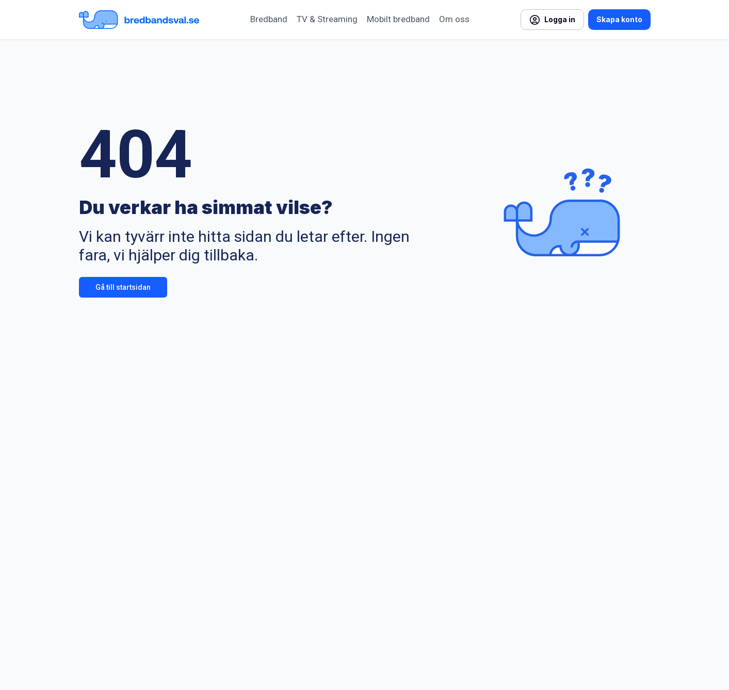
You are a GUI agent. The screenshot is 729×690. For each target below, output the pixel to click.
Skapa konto (619, 19)
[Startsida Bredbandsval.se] (139, 19)
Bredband (268, 19)
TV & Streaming (327, 19)
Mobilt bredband (398, 19)
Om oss (454, 19)
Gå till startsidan (123, 287)
